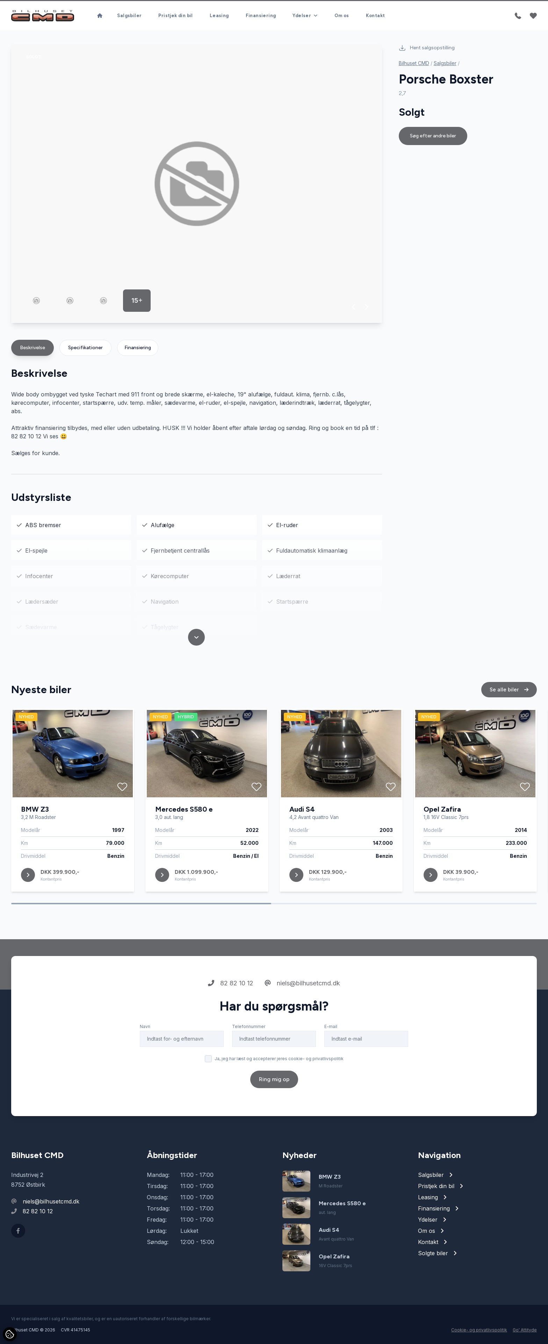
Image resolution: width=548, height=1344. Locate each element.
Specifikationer (85, 348)
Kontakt (375, 15)
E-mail (330, 1053)
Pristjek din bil (175, 15)
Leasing (219, 15)
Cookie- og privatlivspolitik (479, 1329)
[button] (354, 307)
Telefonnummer (248, 1053)
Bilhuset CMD (414, 63)
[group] (196, 183)
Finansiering (261, 15)
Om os (341, 15)
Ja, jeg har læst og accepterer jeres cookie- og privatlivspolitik (279, 1085)
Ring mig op (274, 1106)
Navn (145, 1053)
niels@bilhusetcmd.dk (302, 1010)
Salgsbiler (129, 15)
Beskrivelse (32, 348)
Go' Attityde (525, 1329)
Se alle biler (509, 717)
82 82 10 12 (230, 1010)
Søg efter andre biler (433, 136)
